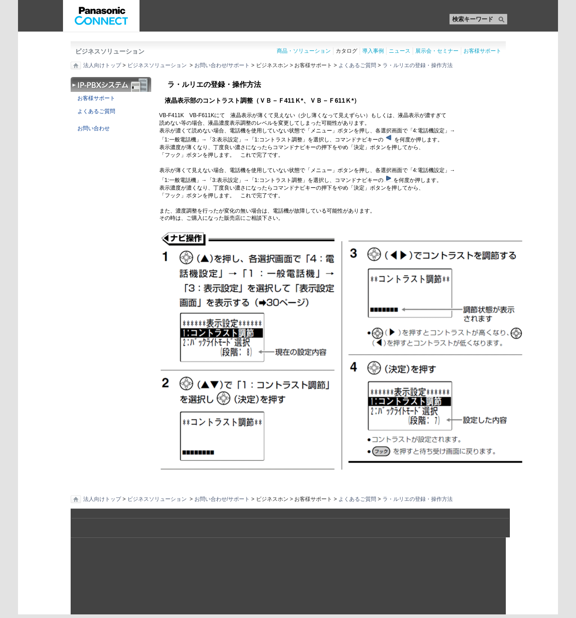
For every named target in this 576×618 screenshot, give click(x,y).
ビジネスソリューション (109, 51)
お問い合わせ (90, 128)
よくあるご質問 (357, 65)
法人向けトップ (102, 65)
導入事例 (373, 51)
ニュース (399, 51)
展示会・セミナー (437, 51)
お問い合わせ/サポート (222, 65)
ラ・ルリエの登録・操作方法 (417, 65)
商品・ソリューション (304, 51)
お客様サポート (482, 51)
